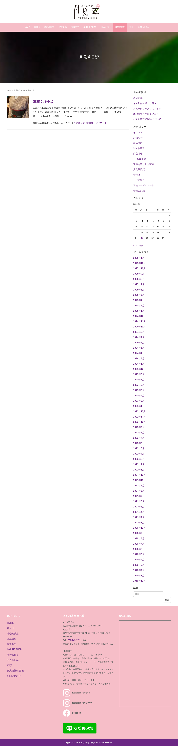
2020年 (27, 90)
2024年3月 (138, 358)
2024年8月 (138, 332)
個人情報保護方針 (16, 670)
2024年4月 (138, 353)
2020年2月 (138, 570)
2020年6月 (138, 549)
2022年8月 (138, 432)
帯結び (140, 180)
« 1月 (135, 246)
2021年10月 (139, 480)
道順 (131, 27)
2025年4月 (138, 300)
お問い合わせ (144, 27)
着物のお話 (139, 190)
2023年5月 (138, 390)
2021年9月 (138, 485)
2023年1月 (138, 406)
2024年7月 (138, 337)
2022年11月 (139, 416)
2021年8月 (138, 490)
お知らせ (137, 137)
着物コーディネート (96, 123)
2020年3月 (138, 565)
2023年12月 (139, 369)
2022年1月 (138, 469)
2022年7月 (138, 438)
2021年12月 (139, 474)
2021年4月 (138, 512)
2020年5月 (138, 554)
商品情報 (137, 153)
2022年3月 (138, 459)
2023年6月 (138, 385)
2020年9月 (138, 533)
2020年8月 (138, 538)
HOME (27, 27)
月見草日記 (120, 27)
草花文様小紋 (43, 102)
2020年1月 (138, 575)
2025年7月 (138, 284)
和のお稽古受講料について (147, 119)
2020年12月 (139, 527)
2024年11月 (139, 321)
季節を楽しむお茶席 (143, 164)
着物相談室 (49, 27)
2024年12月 (139, 316)
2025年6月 (138, 289)
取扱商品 (75, 27)
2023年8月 (138, 374)
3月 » (141, 246)
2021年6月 (138, 501)
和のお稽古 (106, 27)
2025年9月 (138, 273)
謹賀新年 (137, 98)
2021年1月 (138, 522)
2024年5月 (138, 347)
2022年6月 (138, 443)
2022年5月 (138, 448)
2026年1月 (138, 258)
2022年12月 (139, 411)
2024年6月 (138, 342)
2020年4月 (138, 559)
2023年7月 (138, 379)
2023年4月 (138, 395)
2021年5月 (138, 506)
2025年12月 (139, 263)
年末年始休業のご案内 (144, 103)
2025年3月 (138, 305)
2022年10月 (139, 422)
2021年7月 (138, 496)
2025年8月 (138, 279)
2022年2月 (138, 464)
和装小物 (141, 159)
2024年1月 (138, 363)
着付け (37, 27)
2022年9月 (138, 427)
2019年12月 (139, 580)
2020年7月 (138, 543)
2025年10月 (139, 268)
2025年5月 (138, 295)
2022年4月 (138, 453)
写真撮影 (63, 27)
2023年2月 (138, 400)
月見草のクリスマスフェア (147, 108)
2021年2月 (138, 517)
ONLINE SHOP (89, 27)
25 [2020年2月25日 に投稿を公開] (142, 238)
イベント (137, 132)
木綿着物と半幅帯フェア (146, 114)
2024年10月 (139, 326)
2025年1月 (138, 310)
